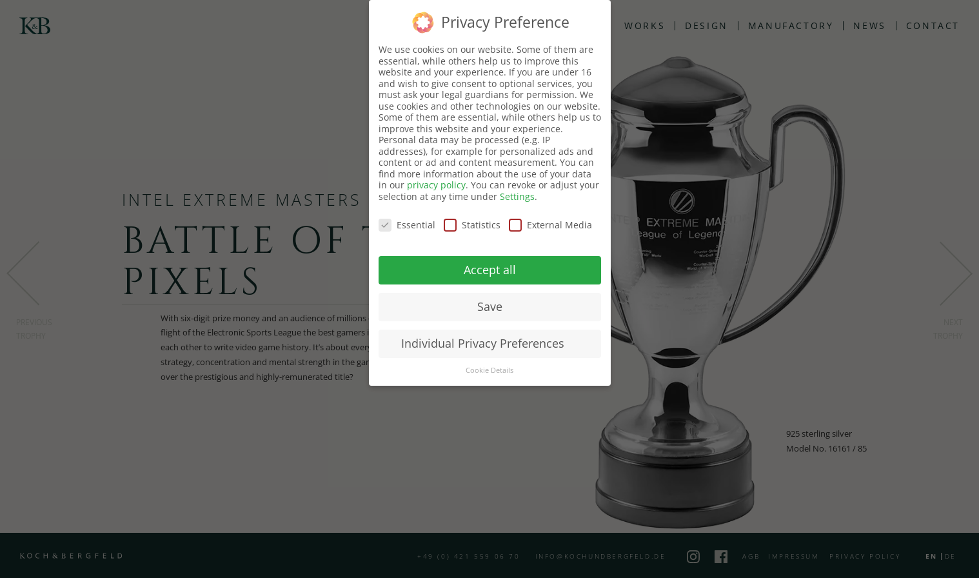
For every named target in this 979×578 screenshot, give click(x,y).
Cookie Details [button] (489, 370)
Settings (517, 196)
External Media (550, 225)
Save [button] (489, 306)
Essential (407, 225)
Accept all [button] (490, 269)
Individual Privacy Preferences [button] (482, 343)
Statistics (472, 225)
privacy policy (436, 185)
